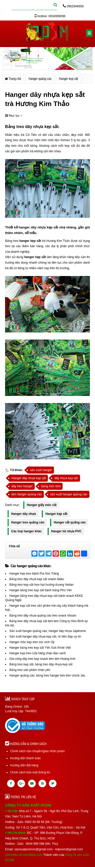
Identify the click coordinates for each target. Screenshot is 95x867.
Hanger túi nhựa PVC (66, 531)
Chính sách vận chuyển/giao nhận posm (37, 751)
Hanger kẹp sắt (56, 514)
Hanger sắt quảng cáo (70, 522)
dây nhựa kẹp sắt (41, 126)
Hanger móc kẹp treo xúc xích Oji (31, 642)
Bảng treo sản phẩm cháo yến (29, 670)
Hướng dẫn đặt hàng (24, 765)
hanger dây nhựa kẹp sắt (38, 227)
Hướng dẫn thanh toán (25, 758)
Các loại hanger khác (26, 531)
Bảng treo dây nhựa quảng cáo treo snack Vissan (42, 615)
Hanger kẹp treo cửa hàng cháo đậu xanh (37, 653)
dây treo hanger (22, 486)
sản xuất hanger (41, 470)
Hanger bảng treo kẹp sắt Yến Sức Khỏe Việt (40, 647)
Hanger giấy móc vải (41, 505)
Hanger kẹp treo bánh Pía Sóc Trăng (34, 573)
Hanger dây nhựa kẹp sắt (28, 478)
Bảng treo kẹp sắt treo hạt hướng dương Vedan (41, 584)
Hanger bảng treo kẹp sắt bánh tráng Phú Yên (40, 590)
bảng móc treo (51, 486)
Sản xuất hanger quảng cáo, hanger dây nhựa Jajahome (47, 631)
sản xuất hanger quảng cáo (68, 494)
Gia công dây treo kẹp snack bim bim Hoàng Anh (42, 659)
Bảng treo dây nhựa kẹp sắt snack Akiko (36, 579)
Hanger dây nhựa (23, 514)
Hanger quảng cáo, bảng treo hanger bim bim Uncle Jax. (47, 675)
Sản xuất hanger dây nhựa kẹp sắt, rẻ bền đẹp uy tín (45, 636)
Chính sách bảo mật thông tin (30, 772)
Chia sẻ (14, 546)
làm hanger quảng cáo (26, 494)
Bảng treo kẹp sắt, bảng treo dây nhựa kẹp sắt (40, 664)
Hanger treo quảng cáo (27, 522)
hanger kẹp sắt (29, 241)
